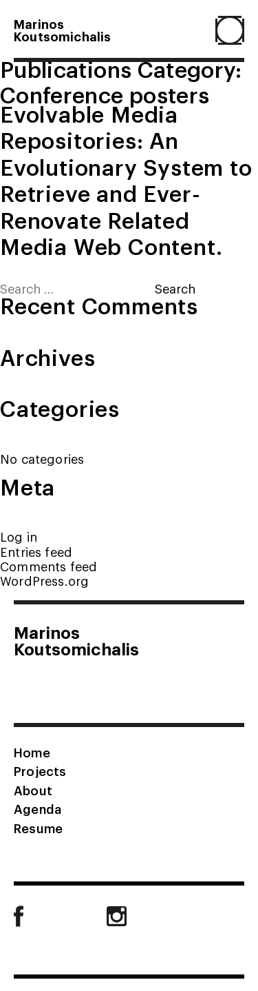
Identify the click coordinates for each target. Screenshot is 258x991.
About (33, 790)
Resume (38, 827)
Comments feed (48, 566)
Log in (18, 536)
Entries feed (36, 551)
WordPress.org (44, 580)
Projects (40, 770)
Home (32, 752)
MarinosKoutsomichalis (62, 29)
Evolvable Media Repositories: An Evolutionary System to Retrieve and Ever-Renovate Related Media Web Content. (126, 179)
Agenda (37, 808)
